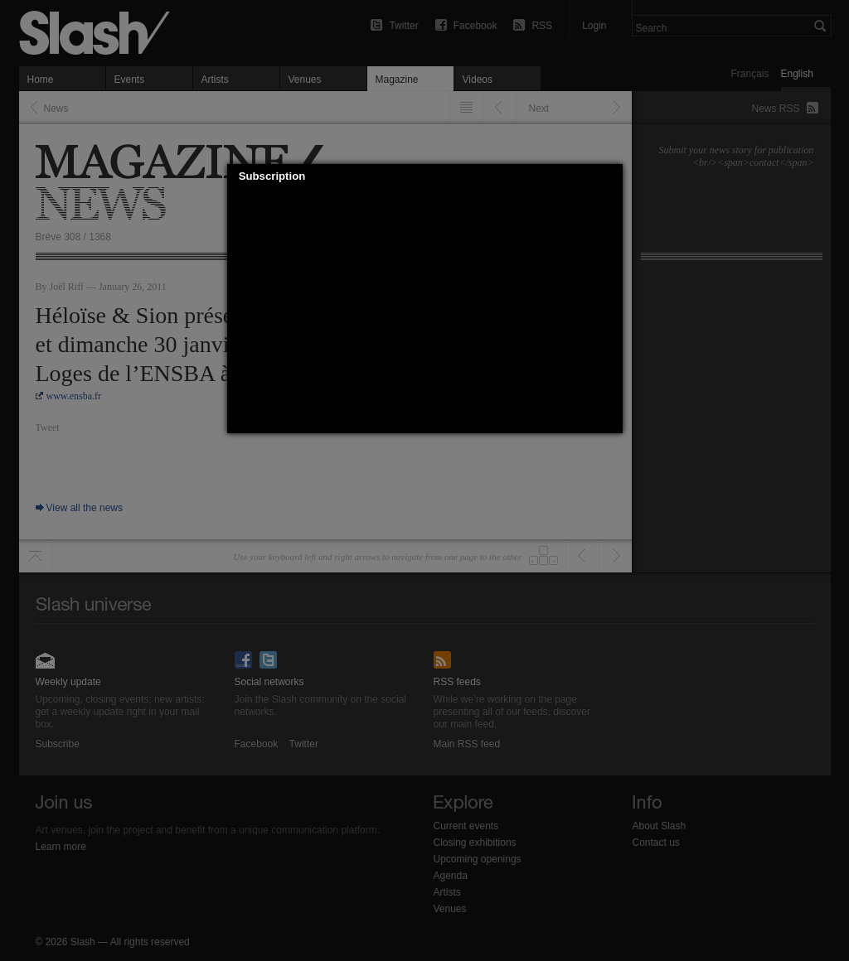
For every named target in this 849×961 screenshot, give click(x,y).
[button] (610, 176)
